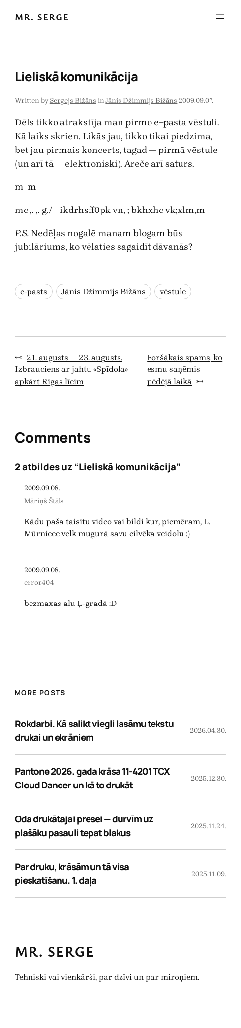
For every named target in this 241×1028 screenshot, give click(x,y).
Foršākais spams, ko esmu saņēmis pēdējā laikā (184, 369)
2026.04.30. (208, 730)
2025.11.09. (208, 874)
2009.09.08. (42, 488)
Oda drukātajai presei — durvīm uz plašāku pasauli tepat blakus (84, 826)
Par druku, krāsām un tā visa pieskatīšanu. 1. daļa (72, 873)
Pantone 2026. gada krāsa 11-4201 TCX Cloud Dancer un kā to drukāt (92, 778)
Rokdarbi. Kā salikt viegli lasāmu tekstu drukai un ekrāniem (94, 730)
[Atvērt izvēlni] (220, 17)
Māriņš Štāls (44, 501)
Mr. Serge (42, 16)
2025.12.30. (208, 778)
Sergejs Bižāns (73, 100)
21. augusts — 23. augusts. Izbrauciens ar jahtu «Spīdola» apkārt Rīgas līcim (71, 369)
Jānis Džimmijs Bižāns (141, 100)
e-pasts (33, 291)
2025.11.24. (208, 826)
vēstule (173, 291)
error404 (39, 582)
